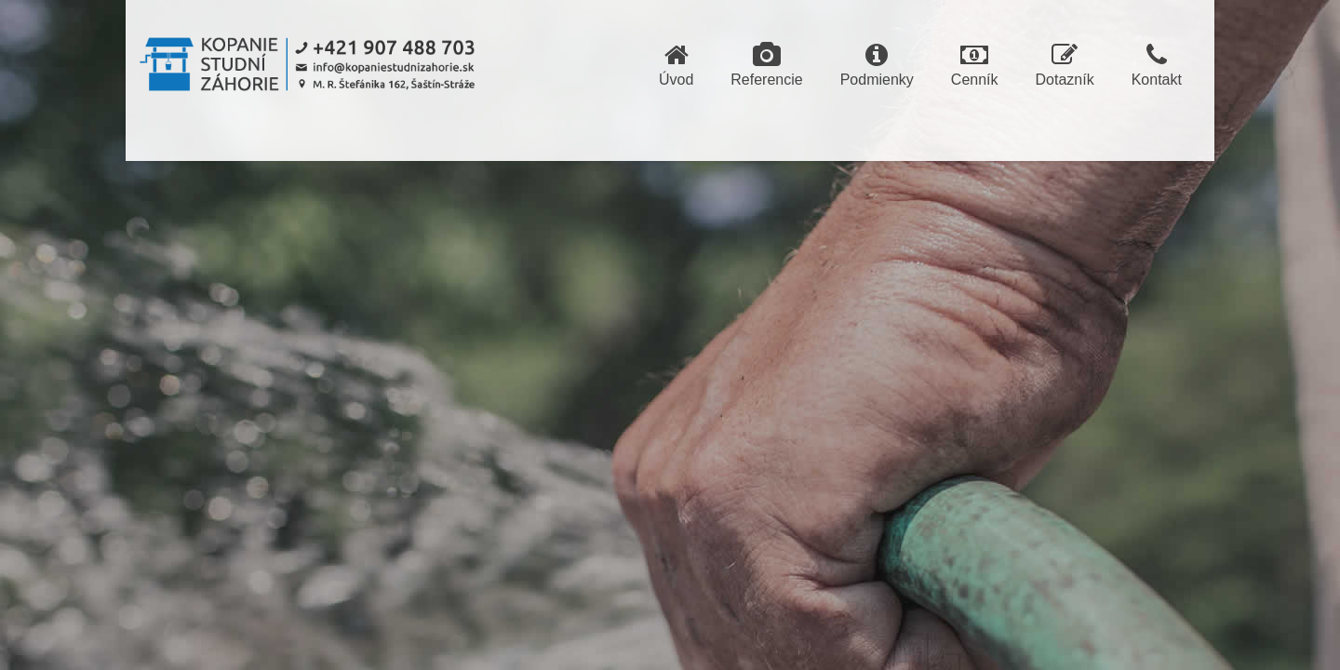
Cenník (974, 64)
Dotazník (1065, 64)
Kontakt (1157, 64)
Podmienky (877, 64)
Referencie (766, 64)
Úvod (676, 64)
